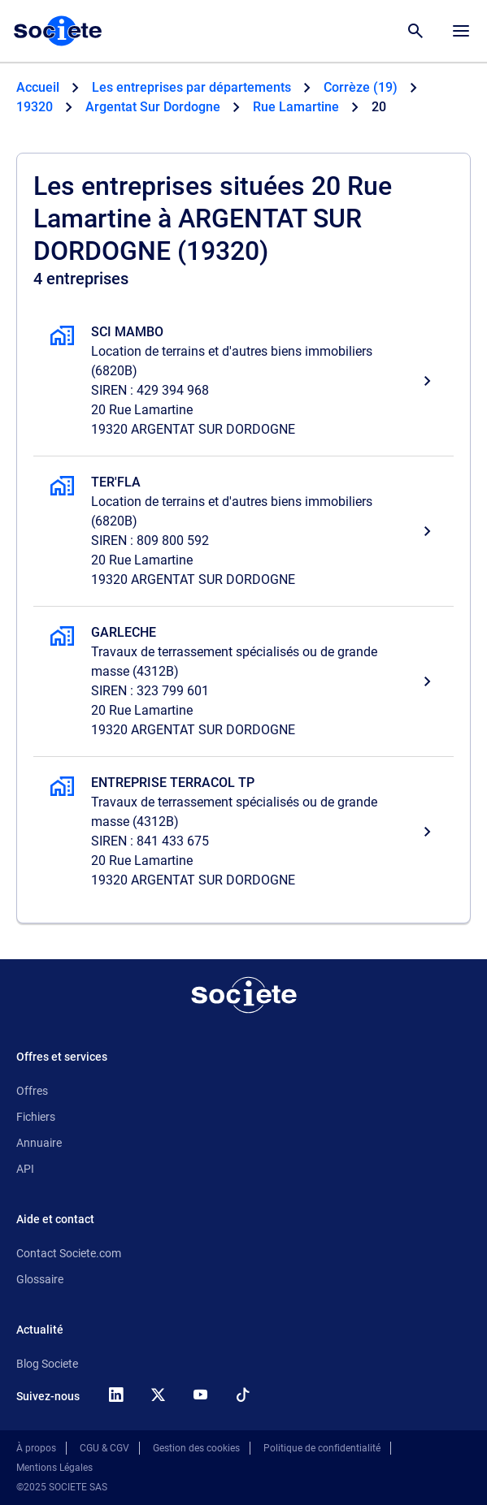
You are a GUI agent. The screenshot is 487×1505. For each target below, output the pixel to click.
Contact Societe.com (68, 1253)
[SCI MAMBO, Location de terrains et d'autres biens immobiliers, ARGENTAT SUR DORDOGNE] (243, 381)
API (25, 1168)
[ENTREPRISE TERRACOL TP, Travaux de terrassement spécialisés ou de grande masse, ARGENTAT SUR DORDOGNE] (243, 831)
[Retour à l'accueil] (244, 994)
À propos (36, 1448)
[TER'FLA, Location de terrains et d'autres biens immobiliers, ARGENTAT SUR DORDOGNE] (243, 531)
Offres (32, 1090)
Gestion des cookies (196, 1448)
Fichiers (35, 1116)
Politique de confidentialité (321, 1448)
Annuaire (39, 1142)
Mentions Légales (54, 1467)
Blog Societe (47, 1363)
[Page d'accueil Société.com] (57, 31)
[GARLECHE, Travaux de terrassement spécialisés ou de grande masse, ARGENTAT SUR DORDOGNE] (243, 681)
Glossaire (39, 1279)
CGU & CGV (104, 1448)
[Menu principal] (461, 31)
